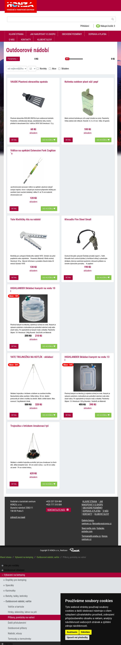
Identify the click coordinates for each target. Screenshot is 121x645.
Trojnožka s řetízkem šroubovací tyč (29, 424)
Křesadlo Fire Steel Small (78, 218)
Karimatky (10, 589)
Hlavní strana (16, 34)
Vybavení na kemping (24, 556)
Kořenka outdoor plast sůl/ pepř (81, 81)
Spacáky (10, 584)
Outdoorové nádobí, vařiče (48, 556)
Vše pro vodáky (11, 564)
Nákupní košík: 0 (105, 26)
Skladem (63, 68)
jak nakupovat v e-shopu (42, 34)
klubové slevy (44, 39)
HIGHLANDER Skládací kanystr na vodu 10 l (32, 289)
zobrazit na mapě (17, 516)
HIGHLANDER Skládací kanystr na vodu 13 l (87, 357)
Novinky (42, 68)
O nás (11, 39)
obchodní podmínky (72, 34)
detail (14, 140)
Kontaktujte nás (59, 508)
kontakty (26, 39)
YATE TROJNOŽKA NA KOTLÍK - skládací (31, 356)
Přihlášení (84, 26)
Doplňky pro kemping (16, 578)
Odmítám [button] (85, 632)
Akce (52, 68)
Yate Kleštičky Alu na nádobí (25, 218)
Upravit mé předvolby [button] (77, 637)
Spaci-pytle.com (88, 527)
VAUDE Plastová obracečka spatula (29, 81)
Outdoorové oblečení (14, 568)
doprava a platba (98, 34)
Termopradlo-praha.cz (91, 535)
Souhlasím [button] (72, 632)
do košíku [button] (49, 140)
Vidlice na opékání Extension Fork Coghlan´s (33, 152)
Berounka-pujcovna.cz (101, 522)
